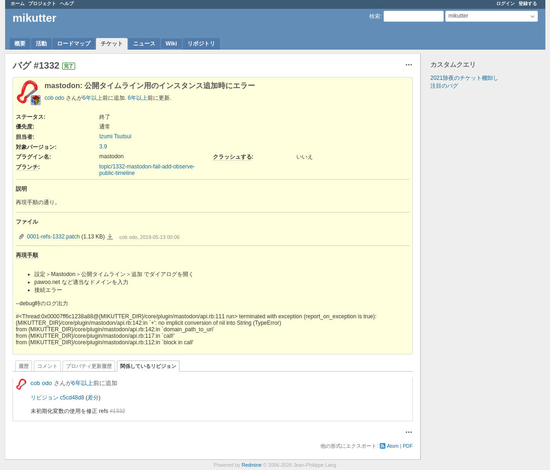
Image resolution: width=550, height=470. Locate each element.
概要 (20, 43)
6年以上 (92, 98)
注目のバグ (444, 86)
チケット (112, 43)
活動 (41, 43)
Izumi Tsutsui (115, 136)
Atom (392, 446)
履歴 (24, 366)
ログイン (505, 3)
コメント (47, 366)
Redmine (252, 465)
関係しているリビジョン (148, 366)
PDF (408, 446)
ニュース (144, 43)
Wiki (171, 43)
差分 (93, 397)
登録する (527, 3)
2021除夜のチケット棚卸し (464, 78)
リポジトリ (201, 43)
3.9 (103, 146)
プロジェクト (42, 3)
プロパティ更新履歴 (89, 366)
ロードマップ (73, 43)
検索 (374, 16)
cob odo (54, 98)
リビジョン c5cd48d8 (57, 397)
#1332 (117, 411)
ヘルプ (67, 3)
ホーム (18, 3)
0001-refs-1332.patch (53, 236)
